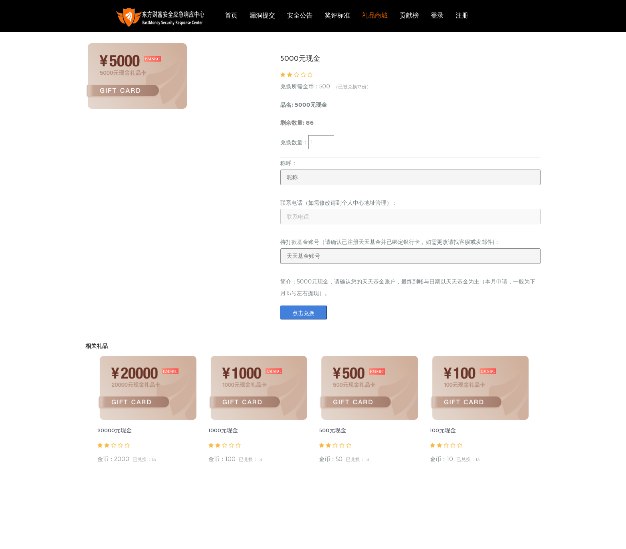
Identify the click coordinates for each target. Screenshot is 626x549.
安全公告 (300, 16)
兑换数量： (294, 142)
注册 (462, 16)
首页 (231, 16)
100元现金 (443, 431)
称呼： (288, 163)
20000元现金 (114, 431)
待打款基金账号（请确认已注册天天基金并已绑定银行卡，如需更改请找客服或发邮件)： (390, 242)
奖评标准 (337, 16)
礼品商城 (375, 16)
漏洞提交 (262, 16)
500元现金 (332, 431)
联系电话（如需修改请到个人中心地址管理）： (339, 202)
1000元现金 (223, 431)
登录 (437, 16)
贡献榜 (409, 16)
